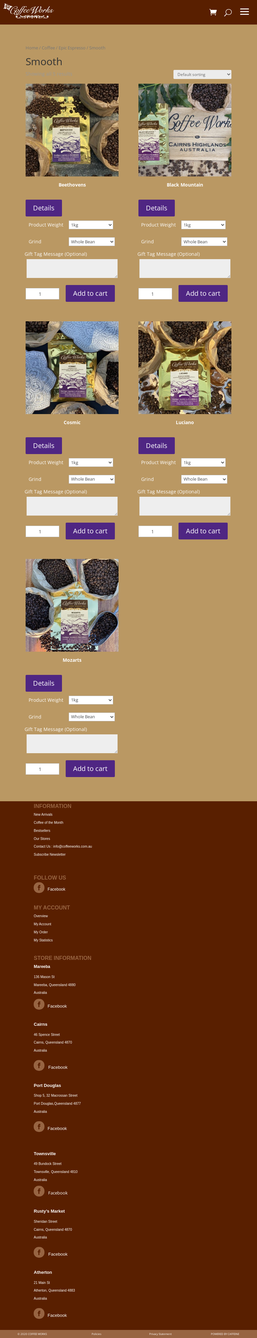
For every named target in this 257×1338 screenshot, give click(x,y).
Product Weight (46, 224)
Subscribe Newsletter (49, 854)
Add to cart (90, 293)
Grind (35, 241)
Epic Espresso (72, 48)
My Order (41, 932)
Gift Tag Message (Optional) (56, 254)
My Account (42, 924)
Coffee (48, 48)
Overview (41, 916)
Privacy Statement (160, 1334)
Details (44, 207)
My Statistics (43, 940)
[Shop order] (202, 74)
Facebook (56, 889)
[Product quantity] (42, 293)
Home (32, 48)
